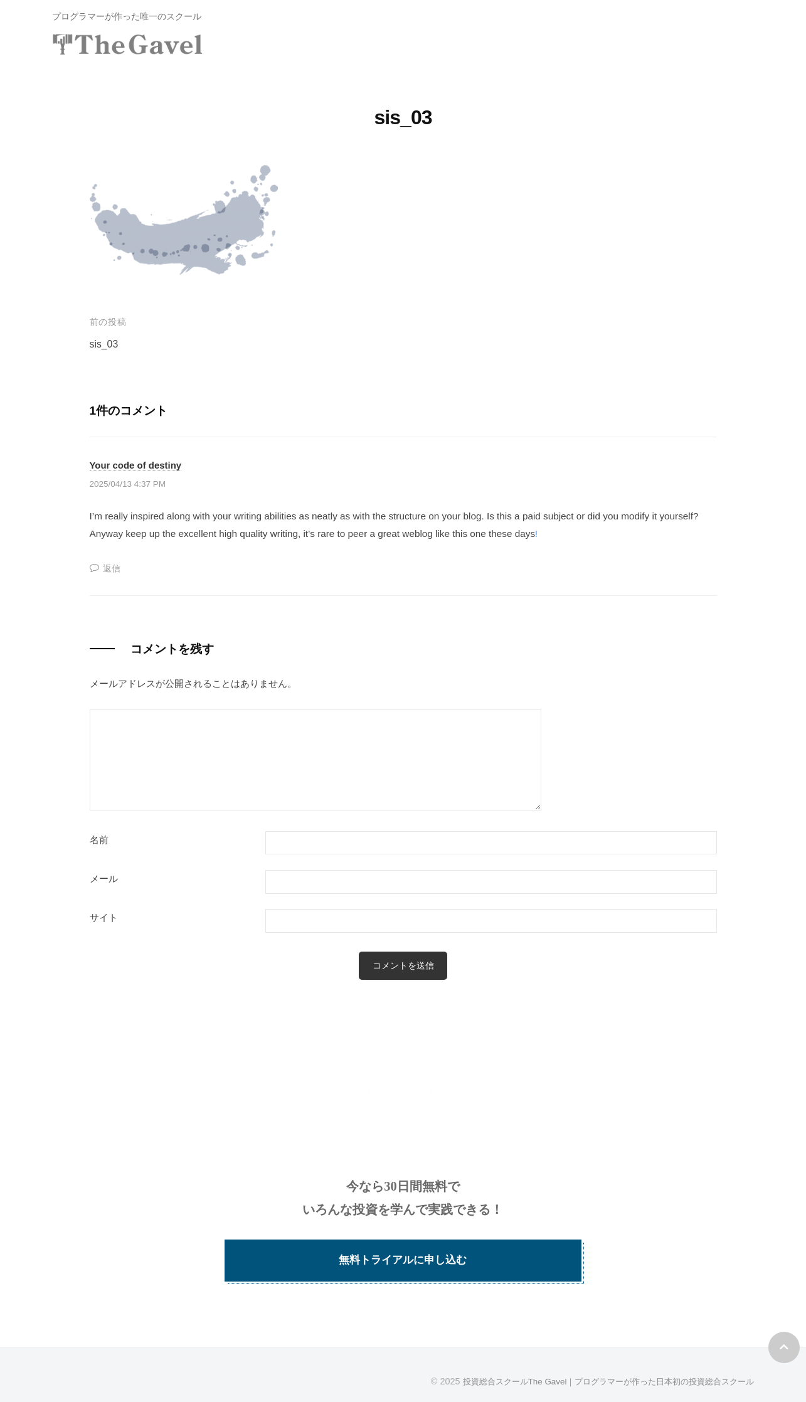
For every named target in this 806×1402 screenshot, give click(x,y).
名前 (99, 840)
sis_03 (105, 344)
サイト (104, 918)
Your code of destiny (139, 464)
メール (104, 879)
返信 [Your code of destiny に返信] (112, 568)
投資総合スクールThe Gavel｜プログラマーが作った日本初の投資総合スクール (597, 1369)
